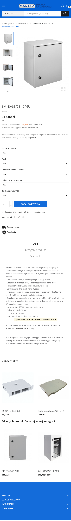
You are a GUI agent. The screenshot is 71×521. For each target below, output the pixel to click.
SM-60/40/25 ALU (10, 471)
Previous (8, 30)
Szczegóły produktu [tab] (35, 250)
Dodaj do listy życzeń (12, 212)
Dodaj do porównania (34, 212)
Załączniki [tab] (35, 256)
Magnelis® (32, 137)
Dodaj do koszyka (31, 204)
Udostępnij (14, 217)
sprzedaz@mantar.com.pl (23, 328)
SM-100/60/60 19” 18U (48, 471)
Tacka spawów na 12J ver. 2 (51, 411)
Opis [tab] (35, 243)
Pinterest (23, 217)
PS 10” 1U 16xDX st (11, 411)
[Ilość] (6, 204)
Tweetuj (18, 217)
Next (8, 91)
